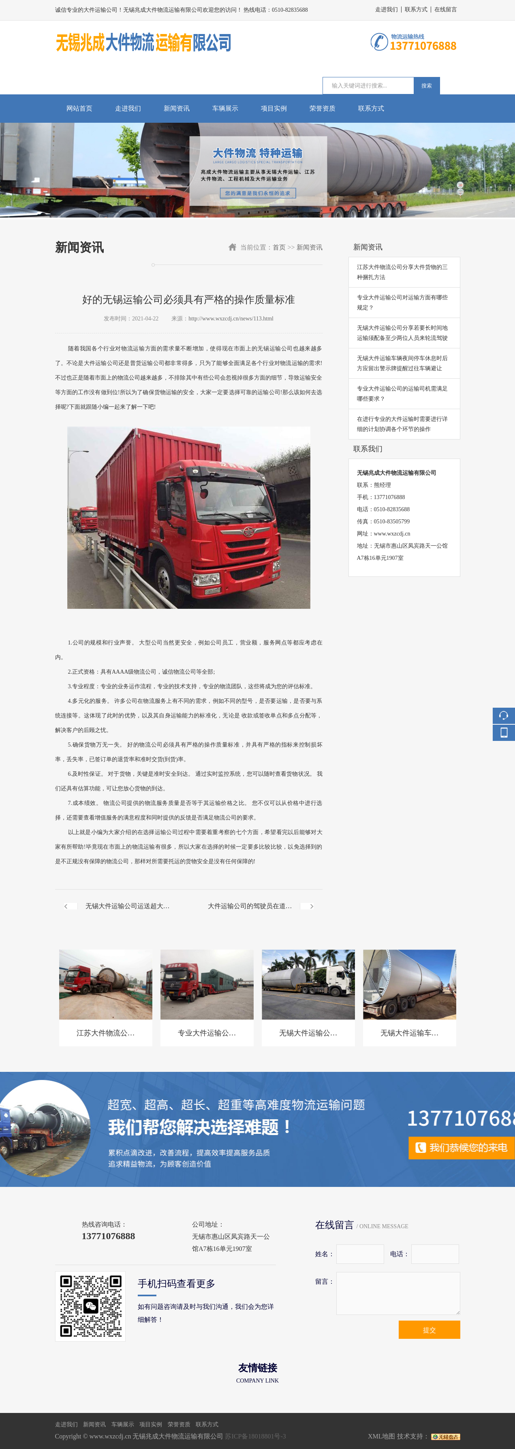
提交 (429, 1330)
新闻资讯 (177, 108)
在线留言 (445, 9)
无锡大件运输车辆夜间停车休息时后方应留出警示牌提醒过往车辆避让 (402, 363)
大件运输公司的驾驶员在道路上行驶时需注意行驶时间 (250, 913)
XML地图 (381, 1436)
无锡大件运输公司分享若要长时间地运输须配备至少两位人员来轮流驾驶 (402, 333)
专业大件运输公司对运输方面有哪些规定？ (402, 302)
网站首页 (79, 108)
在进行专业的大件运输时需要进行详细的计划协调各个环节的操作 (402, 424)
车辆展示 (225, 108)
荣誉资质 (322, 108)
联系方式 (416, 9)
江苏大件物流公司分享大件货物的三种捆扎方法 (402, 272)
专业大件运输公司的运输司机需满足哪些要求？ (402, 394)
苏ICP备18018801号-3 (255, 1436)
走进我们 (386, 9)
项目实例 (274, 108)
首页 (279, 247)
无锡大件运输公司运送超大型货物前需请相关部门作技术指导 (127, 913)
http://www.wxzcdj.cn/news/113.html (231, 319)
